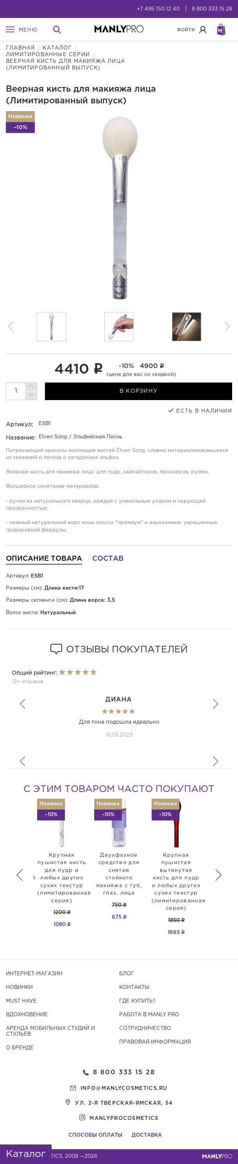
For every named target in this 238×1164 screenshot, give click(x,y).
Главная (20, 48)
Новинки (19, 987)
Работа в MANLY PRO (149, 1015)
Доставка (147, 1135)
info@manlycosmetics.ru (124, 1088)
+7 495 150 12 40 (158, 9)
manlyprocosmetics (123, 1118)
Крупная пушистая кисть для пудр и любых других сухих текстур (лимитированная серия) (64, 878)
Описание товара (44, 559)
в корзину (139, 391)
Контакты (134, 987)
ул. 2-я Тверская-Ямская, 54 (124, 1103)
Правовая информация (155, 1042)
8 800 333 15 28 (212, 9)
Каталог (57, 48)
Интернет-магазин (34, 974)
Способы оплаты (95, 1135)
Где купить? (137, 1001)
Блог (126, 974)
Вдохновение (27, 1015)
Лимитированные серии (48, 55)
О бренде (20, 1048)
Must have (21, 1001)
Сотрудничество (145, 1028)
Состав (107, 559)
